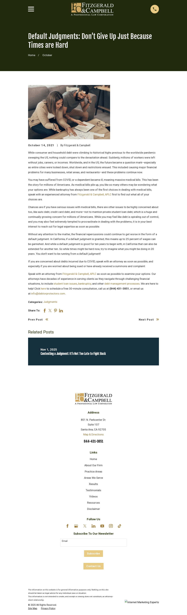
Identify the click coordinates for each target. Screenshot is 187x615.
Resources (93, 502)
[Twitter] (85, 526)
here (43, 288)
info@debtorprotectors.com (48, 293)
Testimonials (93, 490)
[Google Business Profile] (76, 526)
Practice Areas (93, 471)
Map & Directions (93, 434)
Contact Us (93, 566)
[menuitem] (32, 608)
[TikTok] (119, 526)
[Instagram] (111, 526)
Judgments (50, 301)
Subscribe (93, 553)
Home (93, 459)
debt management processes (122, 283)
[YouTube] (102, 526)
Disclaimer (93, 509)
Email (64, 541)
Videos (93, 496)
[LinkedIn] (93, 526)
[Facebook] (67, 526)
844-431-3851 (93, 441)
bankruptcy (84, 283)
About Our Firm (93, 465)
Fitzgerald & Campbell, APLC (94, 194)
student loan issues (65, 283)
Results (93, 484)
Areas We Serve (93, 477)
